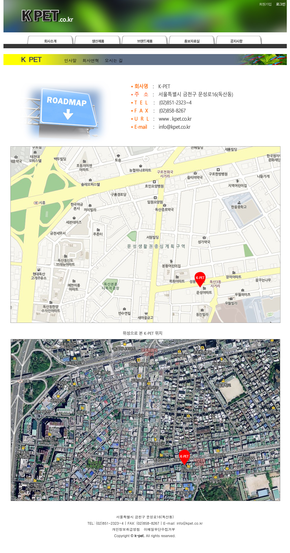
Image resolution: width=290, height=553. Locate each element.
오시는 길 (114, 60)
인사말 (70, 60)
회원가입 (265, 3)
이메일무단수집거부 (159, 529)
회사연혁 (90, 60)
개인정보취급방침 (126, 529)
